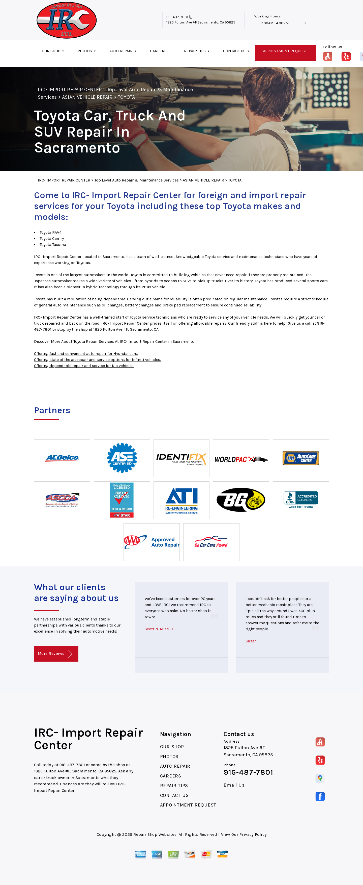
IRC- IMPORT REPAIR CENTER (70, 89)
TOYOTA (126, 97)
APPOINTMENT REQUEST (285, 50)
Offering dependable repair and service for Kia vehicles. (84, 365)
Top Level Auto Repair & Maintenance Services (136, 180)
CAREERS (158, 50)
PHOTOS (85, 50)
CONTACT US (234, 50)
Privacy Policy (252, 834)
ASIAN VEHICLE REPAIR (87, 97)
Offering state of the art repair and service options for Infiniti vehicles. (97, 359)
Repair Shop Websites (154, 834)
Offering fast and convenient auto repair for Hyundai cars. (86, 353)
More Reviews (55, 654)
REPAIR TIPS (195, 50)
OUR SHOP (51, 50)
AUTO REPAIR (121, 50)
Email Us (234, 785)
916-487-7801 (177, 17)
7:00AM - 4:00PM (275, 23)
